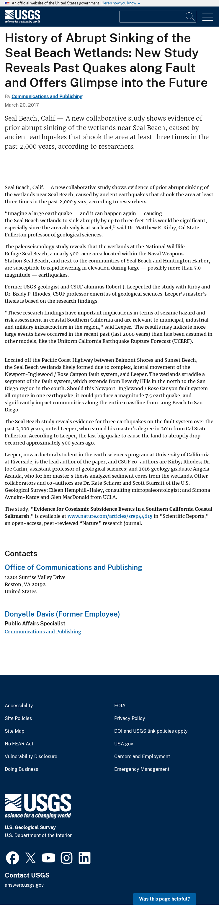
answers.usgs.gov (24, 885)
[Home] (22, 22)
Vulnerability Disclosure (31, 756)
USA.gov (123, 744)
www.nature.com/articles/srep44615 (110, 516)
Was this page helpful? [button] (164, 899)
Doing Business (21, 769)
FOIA (119, 705)
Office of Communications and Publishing (73, 567)
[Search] (190, 16)
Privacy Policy (129, 718)
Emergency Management (141, 769)
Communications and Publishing (47, 96)
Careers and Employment (142, 756)
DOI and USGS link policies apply (151, 731)
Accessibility (19, 705)
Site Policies (18, 718)
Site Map (14, 731)
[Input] (158, 16)
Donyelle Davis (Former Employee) (62, 614)
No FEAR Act (19, 744)
